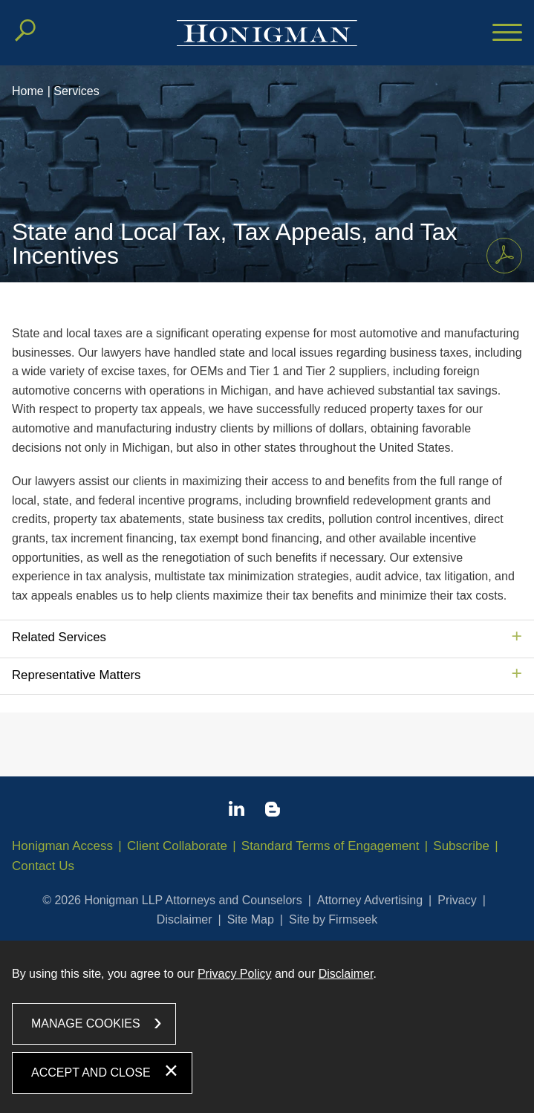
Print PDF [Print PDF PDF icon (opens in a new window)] (500, 252)
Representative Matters (76, 675)
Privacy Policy (235, 973)
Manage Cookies (85, 1023)
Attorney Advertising (370, 900)
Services (76, 91)
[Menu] (507, 33)
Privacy (456, 900)
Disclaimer (184, 919)
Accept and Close (91, 1072)
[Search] (25, 30)
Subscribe (461, 846)
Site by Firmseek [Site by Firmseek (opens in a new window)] (333, 919)
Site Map (250, 919)
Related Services (59, 637)
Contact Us (43, 866)
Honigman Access (62, 846)
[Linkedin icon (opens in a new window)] (236, 811)
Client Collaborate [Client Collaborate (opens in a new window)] (177, 846)
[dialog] (267, 1026)
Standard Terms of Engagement (330, 846)
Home (28, 91)
